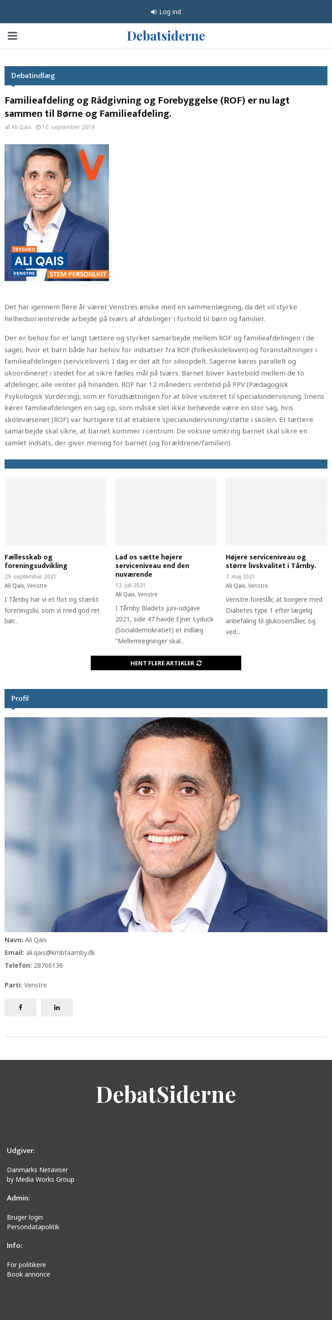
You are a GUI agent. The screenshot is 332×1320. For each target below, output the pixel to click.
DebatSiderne (166, 1094)
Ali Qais (21, 127)
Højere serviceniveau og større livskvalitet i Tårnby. (271, 561)
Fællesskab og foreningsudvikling (36, 561)
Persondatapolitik (33, 1226)
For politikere (26, 1264)
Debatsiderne (166, 35)
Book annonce (28, 1274)
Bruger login (25, 1217)
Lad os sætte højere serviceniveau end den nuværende (152, 566)
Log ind (166, 11)
